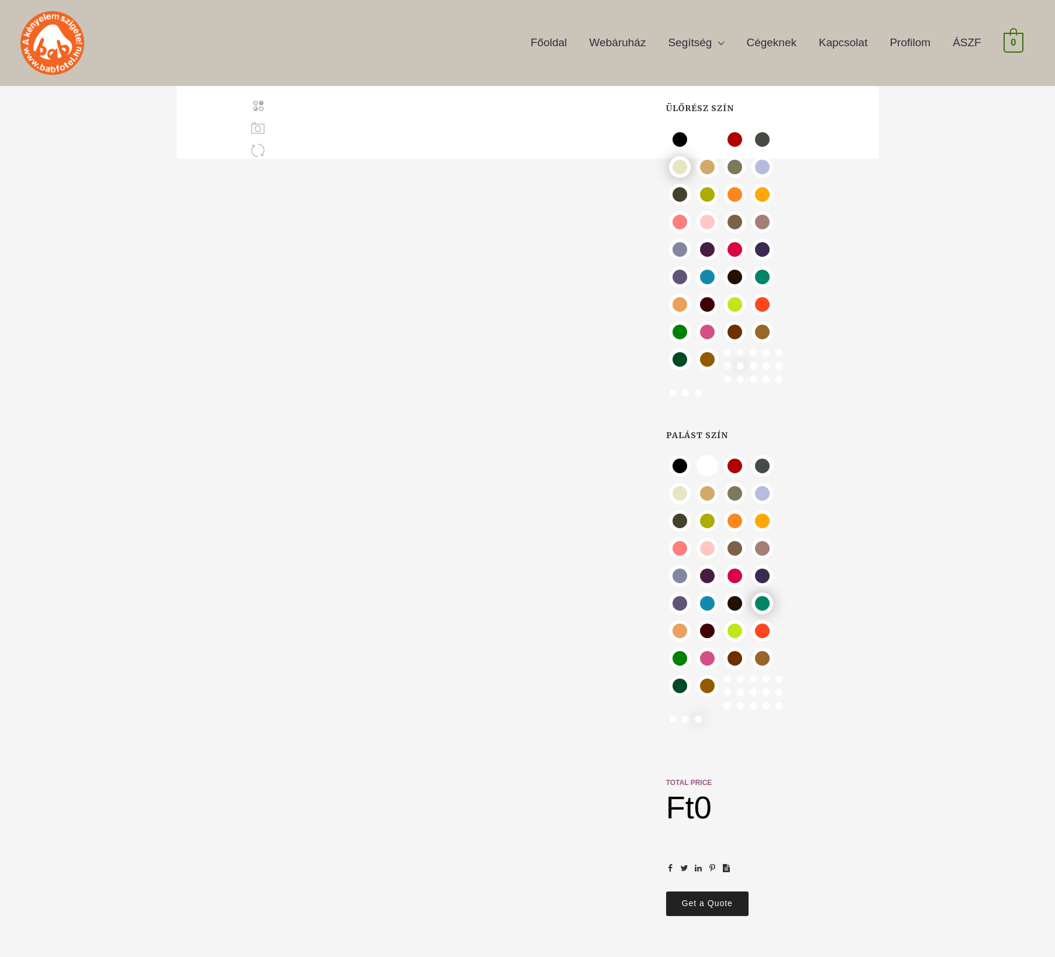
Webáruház (617, 38)
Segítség (690, 38)
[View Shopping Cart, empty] (1013, 38)
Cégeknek (771, 38)
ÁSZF (967, 38)
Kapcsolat (843, 38)
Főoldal (548, 38)
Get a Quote (707, 903)
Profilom (909, 38)
